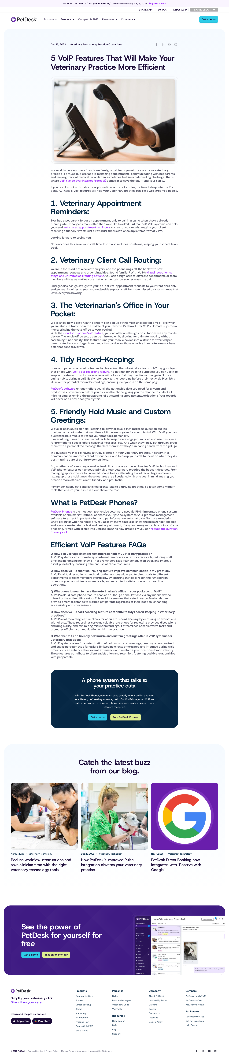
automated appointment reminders (86, 227)
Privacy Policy (52, 1051)
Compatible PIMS (88, 19)
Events (152, 1009)
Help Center (118, 1020)
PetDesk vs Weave (195, 1004)
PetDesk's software (63, 389)
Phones (79, 1000)
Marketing (81, 1013)
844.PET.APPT (147, 9)
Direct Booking (83, 1004)
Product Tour (82, 1021)
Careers (153, 1004)
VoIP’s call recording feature (90, 372)
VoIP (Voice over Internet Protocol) (82, 181)
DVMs (115, 996)
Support (163, 9)
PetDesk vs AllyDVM (195, 996)
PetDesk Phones (61, 511)
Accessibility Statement (101, 1051)
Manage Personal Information (74, 1051)
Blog (114, 1029)
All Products (82, 1017)
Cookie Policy (156, 1021)
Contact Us (154, 1013)
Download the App (195, 1016)
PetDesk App (179, 9)
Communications (84, 996)
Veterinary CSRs (120, 1004)
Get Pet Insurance (194, 1020)
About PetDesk (156, 996)
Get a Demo (82, 1030)
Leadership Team (158, 1000)
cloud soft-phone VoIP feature (82, 333)
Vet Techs (117, 1009)
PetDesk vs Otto (193, 1000)
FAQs (114, 1025)
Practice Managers (122, 1000)
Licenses (153, 1017)
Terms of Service (35, 1051)
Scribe (79, 1009)
